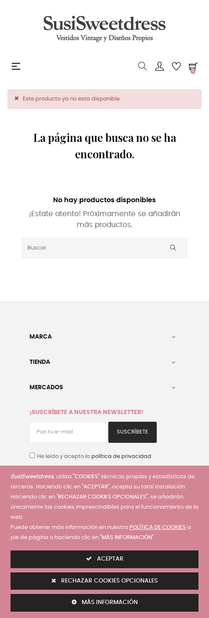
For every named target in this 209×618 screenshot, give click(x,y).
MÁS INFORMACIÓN (105, 602)
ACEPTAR (104, 559)
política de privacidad (121, 456)
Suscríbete (132, 432)
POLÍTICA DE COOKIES (157, 527)
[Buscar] (104, 248)
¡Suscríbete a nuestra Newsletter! (86, 412)
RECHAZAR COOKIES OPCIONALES (104, 580)
